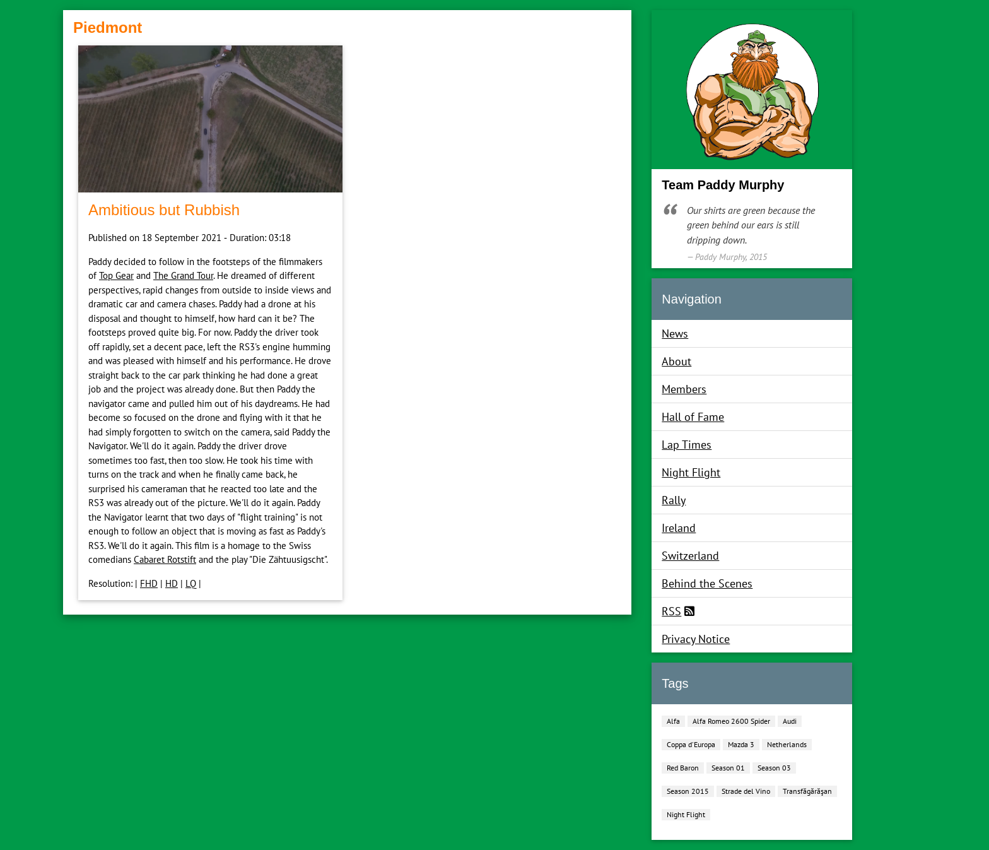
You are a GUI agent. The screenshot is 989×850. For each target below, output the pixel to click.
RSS (671, 611)
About (676, 361)
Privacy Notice (696, 639)
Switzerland (690, 555)
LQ (190, 583)
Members (684, 389)
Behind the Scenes (707, 583)
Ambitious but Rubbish (164, 209)
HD (171, 583)
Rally (674, 500)
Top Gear (116, 275)
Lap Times (686, 444)
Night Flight (691, 472)
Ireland (679, 528)
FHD (149, 583)
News (675, 333)
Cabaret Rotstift (165, 559)
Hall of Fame (693, 417)
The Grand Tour (183, 275)
